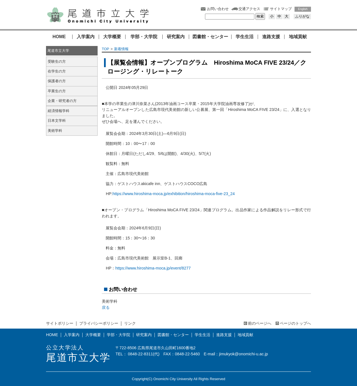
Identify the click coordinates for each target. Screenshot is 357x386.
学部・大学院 (144, 37)
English (303, 9)
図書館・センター (210, 37)
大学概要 (112, 37)
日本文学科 (57, 120)
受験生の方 (57, 61)
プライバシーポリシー (98, 323)
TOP (105, 49)
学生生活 (245, 37)
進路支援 (271, 37)
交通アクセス (249, 9)
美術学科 (55, 130)
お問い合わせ (218, 9)
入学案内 (86, 37)
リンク (130, 323)
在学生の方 (57, 71)
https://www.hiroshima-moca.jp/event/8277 (152, 268)
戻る (106, 307)
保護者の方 (57, 81)
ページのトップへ (295, 323)
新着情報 (121, 49)
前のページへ (259, 323)
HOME (59, 37)
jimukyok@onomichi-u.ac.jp (243, 354)
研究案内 (176, 37)
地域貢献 (298, 37)
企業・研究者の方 (62, 101)
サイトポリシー (59, 323)
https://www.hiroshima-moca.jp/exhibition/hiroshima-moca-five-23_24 (173, 193)
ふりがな (302, 16)
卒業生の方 (57, 91)
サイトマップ (281, 9)
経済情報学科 (58, 111)
